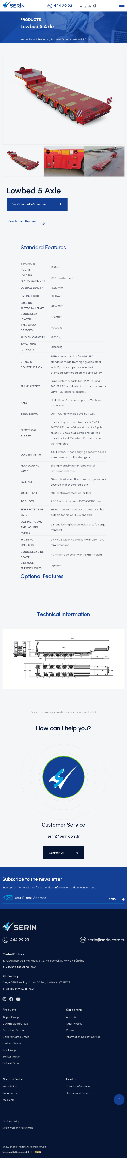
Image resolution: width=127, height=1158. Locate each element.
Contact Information (78, 1086)
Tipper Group (11, 1017)
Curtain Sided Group (15, 1023)
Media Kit (8, 1099)
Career (70, 1030)
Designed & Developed (22, 1152)
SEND (117, 899)
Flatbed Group (11, 1063)
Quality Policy (74, 1023)
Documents (10, 1093)
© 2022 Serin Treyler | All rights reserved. (24, 1146)
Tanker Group (11, 1056)
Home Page (28, 39)
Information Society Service (83, 1036)
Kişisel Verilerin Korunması (18, 1127)
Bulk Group (9, 1050)
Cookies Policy (11, 1121)
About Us (71, 1017)
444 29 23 (59, 5)
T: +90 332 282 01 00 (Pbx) (19, 967)
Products (42, 39)
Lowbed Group (59, 39)
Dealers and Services (79, 1093)
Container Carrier (13, 1030)
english (88, 6)
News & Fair (10, 1086)
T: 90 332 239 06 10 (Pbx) (18, 989)
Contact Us (63, 852)
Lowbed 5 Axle (80, 39)
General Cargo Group (16, 1036)
